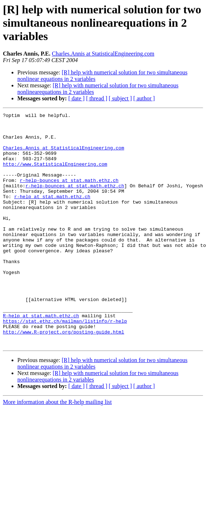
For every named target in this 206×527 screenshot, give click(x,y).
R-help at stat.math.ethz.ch (41, 356)
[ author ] (144, 98)
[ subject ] (120, 98)
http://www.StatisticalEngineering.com (55, 174)
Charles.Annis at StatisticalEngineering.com (103, 54)
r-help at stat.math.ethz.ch (52, 213)
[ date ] (76, 98)
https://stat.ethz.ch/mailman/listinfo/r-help (65, 363)
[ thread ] (96, 98)
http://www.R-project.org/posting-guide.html (63, 376)
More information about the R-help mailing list (57, 448)
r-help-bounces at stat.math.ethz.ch (69, 194)
